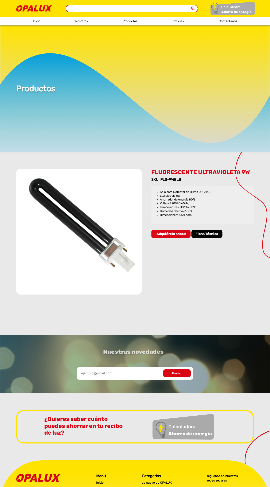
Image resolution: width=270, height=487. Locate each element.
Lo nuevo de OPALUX (157, 482)
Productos (130, 21)
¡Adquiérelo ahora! (171, 234)
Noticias (178, 21)
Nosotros (81, 21)
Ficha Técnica (207, 234)
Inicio (36, 21)
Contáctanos (228, 21)
